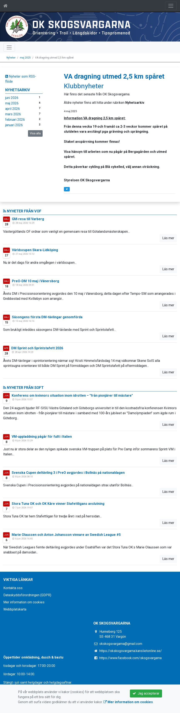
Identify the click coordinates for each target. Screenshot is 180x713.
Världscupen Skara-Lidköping (35, 250)
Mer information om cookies (23, 602)
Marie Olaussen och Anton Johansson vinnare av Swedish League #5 (66, 535)
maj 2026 (12, 103)
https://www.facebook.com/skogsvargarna (130, 658)
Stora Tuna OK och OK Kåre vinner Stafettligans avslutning (58, 504)
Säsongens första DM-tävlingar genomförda (47, 317)
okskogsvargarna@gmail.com (120, 644)
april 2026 (12, 109)
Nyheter (10, 57)
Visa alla (35, 133)
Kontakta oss (13, 588)
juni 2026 (11, 98)
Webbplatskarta (14, 609)
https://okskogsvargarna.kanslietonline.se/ (130, 651)
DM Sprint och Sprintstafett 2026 (37, 348)
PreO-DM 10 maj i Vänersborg (35, 281)
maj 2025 (25, 57)
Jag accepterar (146, 693)
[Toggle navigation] (171, 6)
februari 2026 (15, 120)
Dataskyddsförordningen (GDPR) (27, 595)
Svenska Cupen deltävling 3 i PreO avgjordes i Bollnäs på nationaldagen (68, 473)
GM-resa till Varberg (28, 219)
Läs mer (168, 238)
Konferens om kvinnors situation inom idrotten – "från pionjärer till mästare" (72, 395)
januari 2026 (14, 125)
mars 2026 (13, 114)
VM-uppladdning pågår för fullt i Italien (42, 437)
